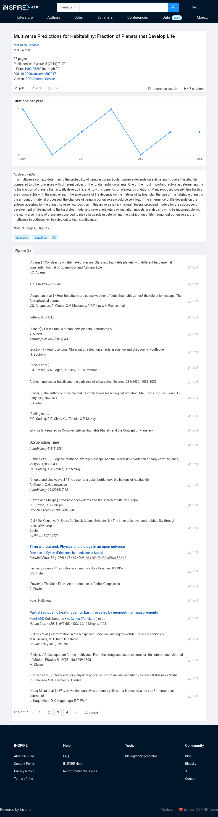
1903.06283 (33, 69)
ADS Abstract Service (41, 79)
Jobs (79, 17)
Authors (53, 17)
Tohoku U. (89, 619)
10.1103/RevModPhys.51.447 (105, 558)
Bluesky (190, 763)
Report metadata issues (80, 771)
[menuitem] (195, 7)
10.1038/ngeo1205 (93, 624)
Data (166, 17)
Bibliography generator (141, 756)
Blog (188, 756)
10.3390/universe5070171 (39, 74)
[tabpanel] (109, 488)
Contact (190, 779)
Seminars (105, 17)
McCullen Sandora (26, 45)
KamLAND (36, 619)
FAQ (66, 756)
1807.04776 (50, 536)
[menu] (199, 7)
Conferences (137, 17)
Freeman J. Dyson (42, 553)
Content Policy (24, 763)
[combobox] (123, 7)
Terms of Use (23, 779)
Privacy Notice (24, 771)
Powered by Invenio (16, 809)
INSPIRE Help (72, 763)
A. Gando (73, 619)
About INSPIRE (24, 756)
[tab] (27, 250)
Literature (25, 17)
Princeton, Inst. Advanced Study (79, 553)
